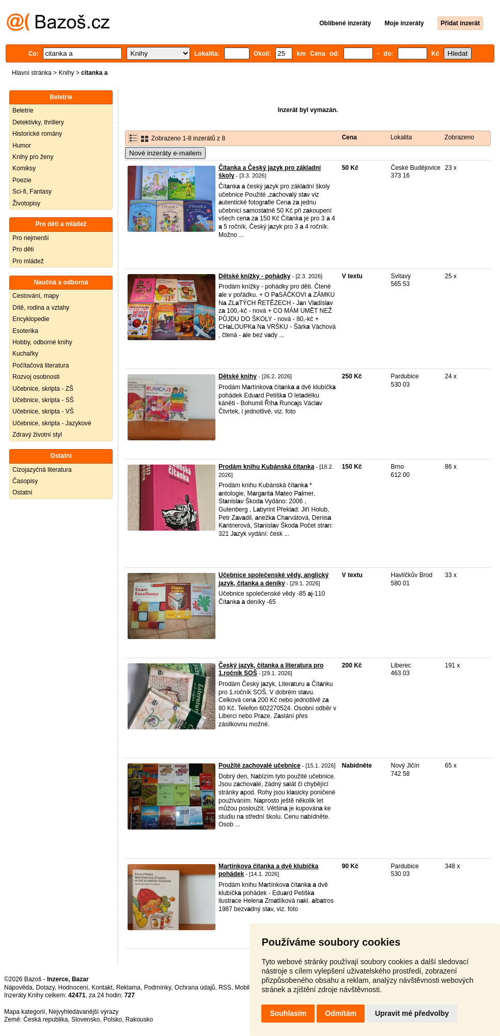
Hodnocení (73, 987)
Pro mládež (28, 261)
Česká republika (45, 1019)
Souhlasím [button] (288, 1013)
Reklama (128, 987)
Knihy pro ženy (32, 157)
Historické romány (37, 133)
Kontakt (102, 987)
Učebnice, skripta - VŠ (43, 411)
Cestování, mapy (35, 295)
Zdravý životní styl (37, 434)
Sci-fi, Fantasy (32, 191)
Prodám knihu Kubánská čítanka (266, 466)
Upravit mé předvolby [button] (412, 1013)
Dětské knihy (237, 376)
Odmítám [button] (340, 1013)
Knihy (66, 72)
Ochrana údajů (195, 987)
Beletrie (23, 110)
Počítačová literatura (40, 365)
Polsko (112, 1019)
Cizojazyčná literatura (42, 469)
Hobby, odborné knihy (42, 342)
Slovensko (85, 1019)
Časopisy (25, 481)
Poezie (22, 180)
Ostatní (22, 492)
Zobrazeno (459, 137)
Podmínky (157, 987)
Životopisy (26, 203)
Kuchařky (25, 353)
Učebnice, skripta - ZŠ (42, 388)
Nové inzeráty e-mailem (165, 153)
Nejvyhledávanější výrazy (83, 1011)
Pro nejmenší (30, 238)
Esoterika (25, 330)
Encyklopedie (30, 319)
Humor (21, 145)
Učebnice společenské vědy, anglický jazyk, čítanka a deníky (273, 579)
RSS (224, 987)
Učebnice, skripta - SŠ (43, 400)
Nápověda (18, 987)
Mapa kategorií (24, 1011)
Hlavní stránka (32, 72)
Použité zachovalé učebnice (259, 765)
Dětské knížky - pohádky (254, 276)
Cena (349, 137)
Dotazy (45, 987)
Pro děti (23, 249)
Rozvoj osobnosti (35, 376)
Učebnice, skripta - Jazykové (51, 423)
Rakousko (139, 1019)
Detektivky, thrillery (38, 122)
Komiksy (24, 168)
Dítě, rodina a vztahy (40, 307)
